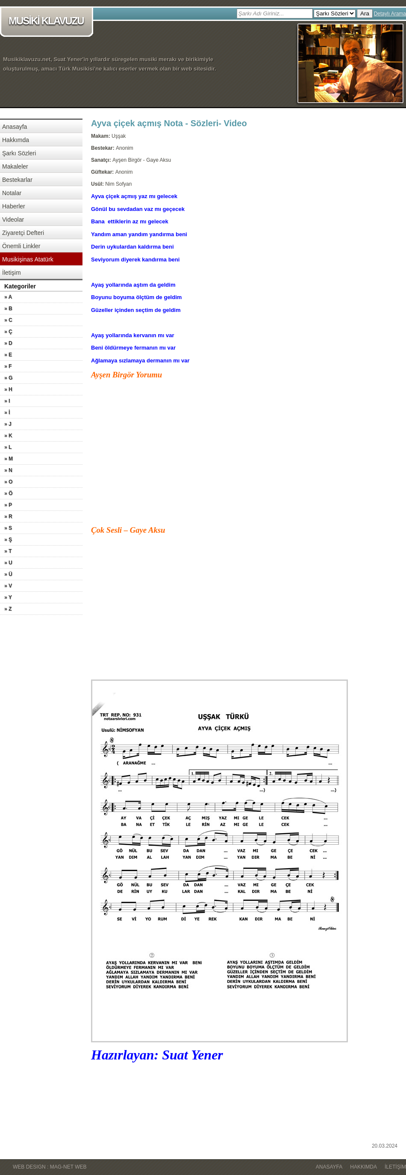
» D (8, 343)
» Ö (8, 493)
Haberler (13, 206)
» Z (8, 609)
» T (8, 551)
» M (8, 459)
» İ (7, 412)
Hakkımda (15, 139)
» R (8, 516)
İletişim (11, 272)
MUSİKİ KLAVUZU (48, 21)
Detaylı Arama (390, 14)
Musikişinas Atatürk (27, 259)
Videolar (13, 219)
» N (8, 470)
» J (8, 424)
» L (8, 447)
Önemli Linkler (21, 246)
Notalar (11, 193)
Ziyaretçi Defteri (23, 232)
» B (8, 309)
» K (8, 436)
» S (8, 528)
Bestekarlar (17, 179)
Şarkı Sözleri (19, 153)
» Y (8, 597)
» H (8, 389)
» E (8, 355)
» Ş (8, 540)
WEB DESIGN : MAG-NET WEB (49, 1167)
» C (8, 320)
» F (8, 366)
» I (7, 401)
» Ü (8, 574)
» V (8, 586)
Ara (364, 13)
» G (8, 378)
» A (8, 297)
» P (8, 505)
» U (8, 563)
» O (8, 482)
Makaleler (15, 166)
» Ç (8, 332)
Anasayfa (14, 126)
